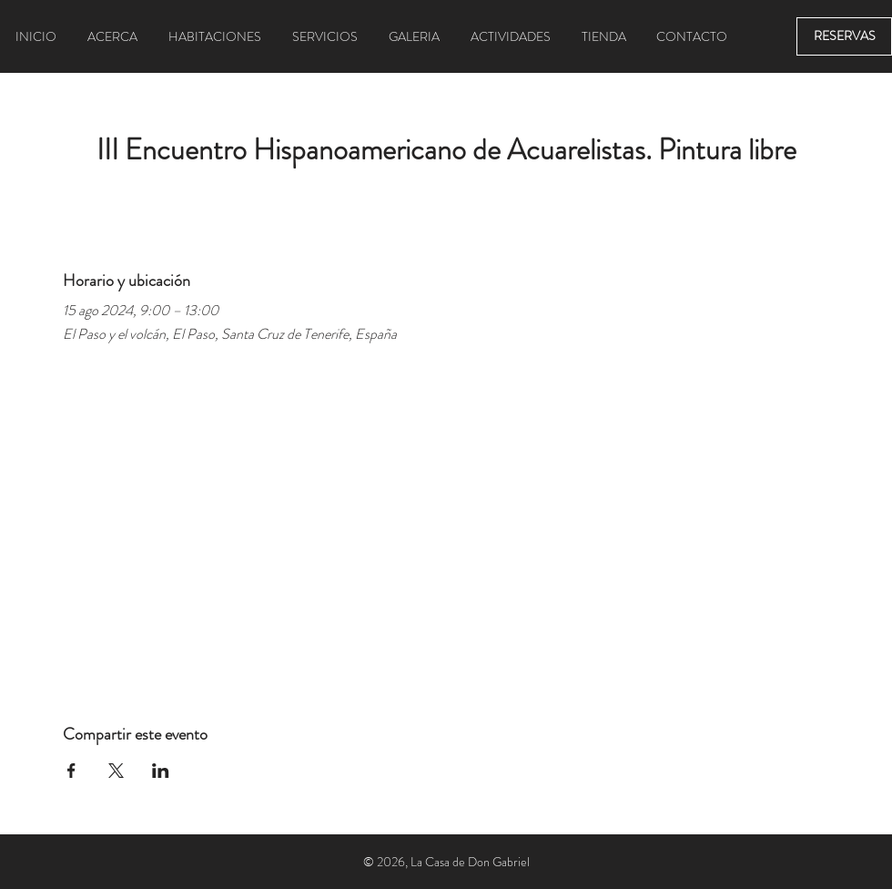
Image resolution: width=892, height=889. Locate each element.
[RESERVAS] (844, 36)
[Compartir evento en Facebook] (71, 770)
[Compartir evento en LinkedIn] (160, 770)
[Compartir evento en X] (116, 770)
